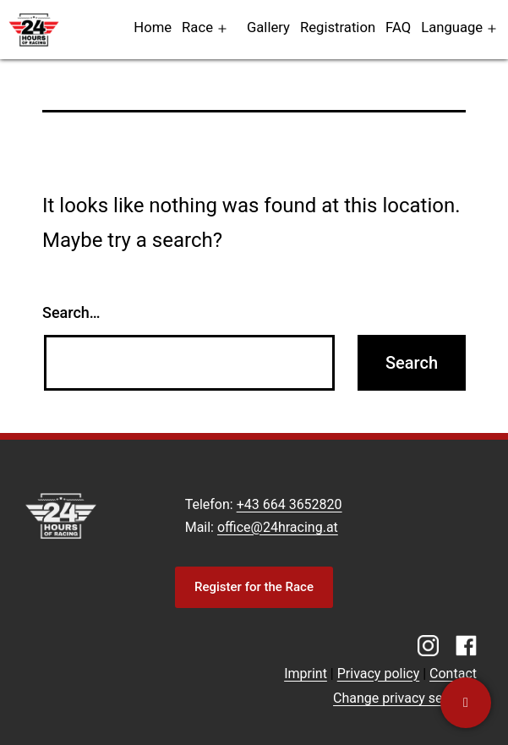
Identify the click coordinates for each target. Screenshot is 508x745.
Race (197, 27)
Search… (71, 312)
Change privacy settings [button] (405, 698)
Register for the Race (254, 586)
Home (153, 27)
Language (452, 27)
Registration (337, 27)
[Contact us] (465, 702)
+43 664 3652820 (289, 504)
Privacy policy (378, 674)
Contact (453, 674)
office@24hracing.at (277, 527)
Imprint (305, 674)
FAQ (398, 27)
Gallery (268, 27)
